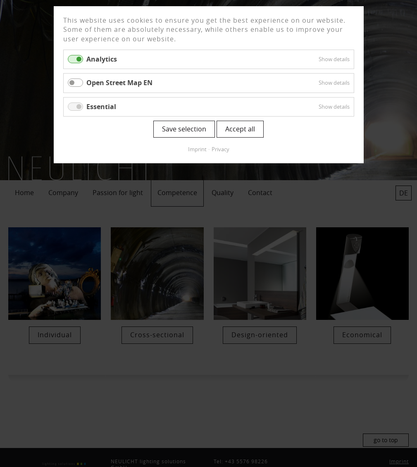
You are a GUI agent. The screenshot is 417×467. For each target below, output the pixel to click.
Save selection (184, 128)
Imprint (197, 149)
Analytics (101, 59)
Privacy (220, 149)
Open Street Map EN (119, 82)
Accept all (240, 128)
